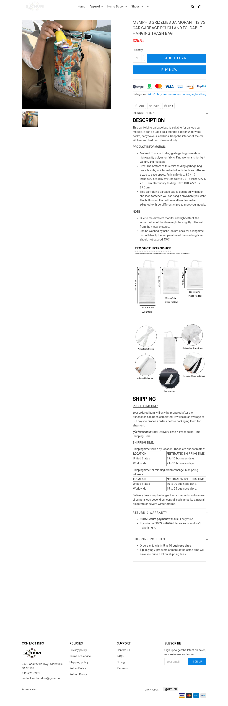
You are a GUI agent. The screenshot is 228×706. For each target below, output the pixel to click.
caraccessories (171, 94)
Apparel (96, 6)
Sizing (121, 662)
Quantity (138, 50)
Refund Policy (78, 674)
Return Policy (77, 668)
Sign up (197, 661)
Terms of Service (80, 656)
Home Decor (117, 6)
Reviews (122, 668)
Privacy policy (78, 650)
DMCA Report (152, 690)
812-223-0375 (31, 673)
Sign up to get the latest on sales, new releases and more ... (185, 652)
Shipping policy (79, 662)
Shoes (137, 6)
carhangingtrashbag (194, 94)
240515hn (154, 94)
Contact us (123, 650)
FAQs (120, 656)
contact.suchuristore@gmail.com (42, 678)
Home (81, 6)
